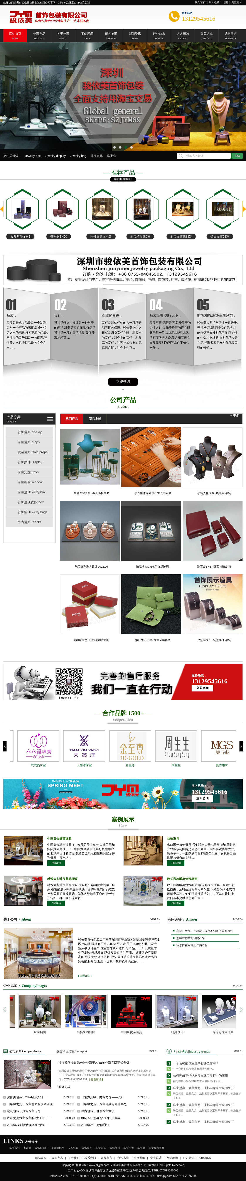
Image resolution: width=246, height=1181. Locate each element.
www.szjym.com (99, 1165)
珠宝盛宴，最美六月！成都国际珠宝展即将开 (203, 1090)
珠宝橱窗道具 (156, 1147)
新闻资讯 (135, 33)
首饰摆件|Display (30, 462)
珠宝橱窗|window (30, 482)
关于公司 (63, 33)
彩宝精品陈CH (180, 236)
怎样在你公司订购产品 (190, 938)
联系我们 (90, 1157)
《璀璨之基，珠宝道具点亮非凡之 (104, 1104)
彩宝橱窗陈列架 (221, 236)
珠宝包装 (14, 1147)
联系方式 (207, 33)
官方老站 (188, 1157)
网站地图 (172, 1157)
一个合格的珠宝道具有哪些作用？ (196, 1065)
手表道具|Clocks (29, 522)
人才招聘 (183, 33)
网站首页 (15, 33)
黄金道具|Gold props (32, 452)
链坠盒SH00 (98, 236)
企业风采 (155, 1157)
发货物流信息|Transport (71, 1051)
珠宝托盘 (128, 1147)
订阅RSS (205, 1157)
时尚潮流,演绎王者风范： (216, 315)
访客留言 (231, 33)
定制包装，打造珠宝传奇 (23, 1111)
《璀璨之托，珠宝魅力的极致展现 (30, 1104)
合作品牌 (123, 1157)
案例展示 (87, 33)
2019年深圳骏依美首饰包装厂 (27, 1125)
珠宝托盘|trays (28, 472)
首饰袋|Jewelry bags (32, 512)
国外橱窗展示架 (141, 236)
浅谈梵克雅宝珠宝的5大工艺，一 (29, 1118)
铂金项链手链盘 (21, 236)
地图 (225, 2)
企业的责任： (112, 315)
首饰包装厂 (41, 1147)
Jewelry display (55, 156)
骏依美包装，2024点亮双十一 (27, 1097)
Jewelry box (33, 156)
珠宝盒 (111, 156)
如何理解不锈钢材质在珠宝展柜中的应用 (200, 1077)
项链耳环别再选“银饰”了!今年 (100, 1118)
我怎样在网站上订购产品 (191, 945)
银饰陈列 (87, 1147)
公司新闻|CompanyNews (25, 1051)
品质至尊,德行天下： (166, 315)
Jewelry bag (78, 156)
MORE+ (155, 919)
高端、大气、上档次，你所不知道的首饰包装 (204, 931)
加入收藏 (214, 2)
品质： (12, 315)
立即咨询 (123, 381)
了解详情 (56, 863)
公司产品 (39, 33)
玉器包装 (73, 1147)
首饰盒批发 (57, 1147)
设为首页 (200, 2)
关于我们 (73, 1157)
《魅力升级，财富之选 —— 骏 (101, 1097)
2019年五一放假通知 (95, 1125)
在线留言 (106, 1157)
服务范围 (111, 33)
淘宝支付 (236, 2)
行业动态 (159, 33)
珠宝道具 (97, 156)
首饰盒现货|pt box (31, 502)
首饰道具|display (30, 432)
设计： (59, 315)
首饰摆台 (115, 1147)
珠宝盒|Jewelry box (31, 492)
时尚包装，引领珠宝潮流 (98, 1111)
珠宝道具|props (29, 442)
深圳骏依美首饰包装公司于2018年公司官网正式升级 (94, 1062)
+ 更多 (234, 415)
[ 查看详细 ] (84, 975)
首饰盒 (27, 1147)
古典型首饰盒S (60, 236)
